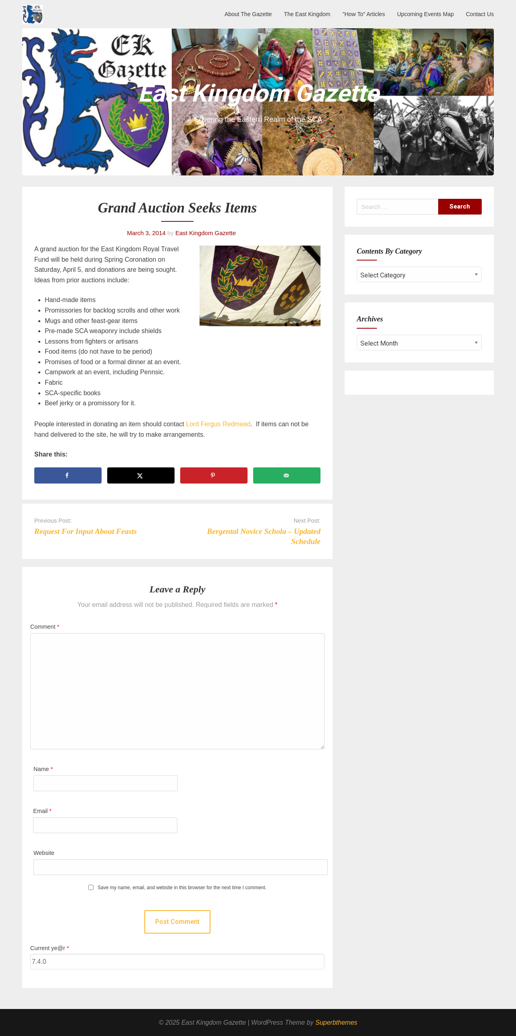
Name (43, 769)
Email (42, 811)
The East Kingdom (307, 14)
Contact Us (480, 14)
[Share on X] (141, 475)
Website (43, 853)
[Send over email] (286, 475)
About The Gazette (248, 14)
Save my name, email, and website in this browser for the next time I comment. (182, 887)
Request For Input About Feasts (85, 531)
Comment (44, 626)
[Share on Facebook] (68, 475)
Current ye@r (49, 948)
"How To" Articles (364, 14)
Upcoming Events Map (425, 14)
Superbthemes (336, 1022)
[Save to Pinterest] (214, 475)
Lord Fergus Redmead (217, 424)
